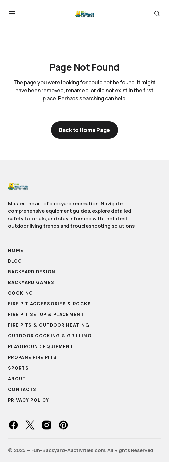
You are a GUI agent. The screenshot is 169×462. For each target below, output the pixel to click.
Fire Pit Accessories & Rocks (49, 304)
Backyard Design (32, 272)
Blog (15, 261)
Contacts (22, 389)
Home (15, 250)
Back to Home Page (84, 130)
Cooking (20, 293)
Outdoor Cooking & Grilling (50, 336)
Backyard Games (31, 282)
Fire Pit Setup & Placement (46, 314)
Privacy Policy (28, 400)
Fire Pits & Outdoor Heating (48, 325)
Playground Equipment (40, 347)
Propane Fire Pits (32, 357)
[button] (12, 13)
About (17, 379)
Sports (18, 368)
